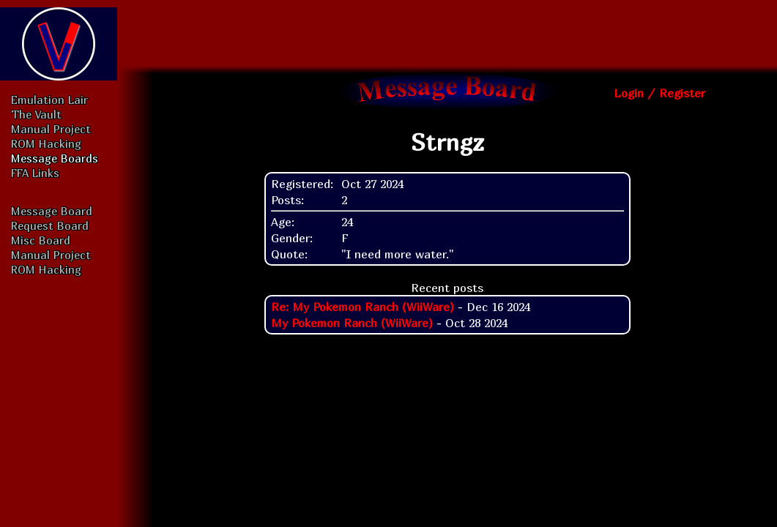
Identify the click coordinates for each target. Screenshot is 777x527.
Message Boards (54, 158)
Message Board (51, 210)
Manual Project (51, 128)
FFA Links (35, 172)
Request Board (50, 225)
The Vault (36, 114)
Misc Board (40, 240)
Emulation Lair (49, 99)
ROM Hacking (46, 143)
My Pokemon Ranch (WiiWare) (352, 322)
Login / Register (659, 93)
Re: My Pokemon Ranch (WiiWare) (362, 306)
